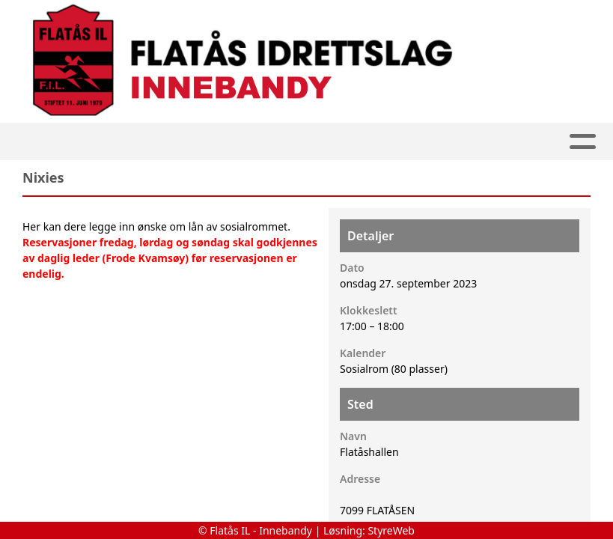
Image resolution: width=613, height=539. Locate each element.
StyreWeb (391, 530)
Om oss (405, 142)
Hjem (97, 142)
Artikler (162, 142)
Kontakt (495, 142)
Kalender (313, 142)
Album (232, 142)
